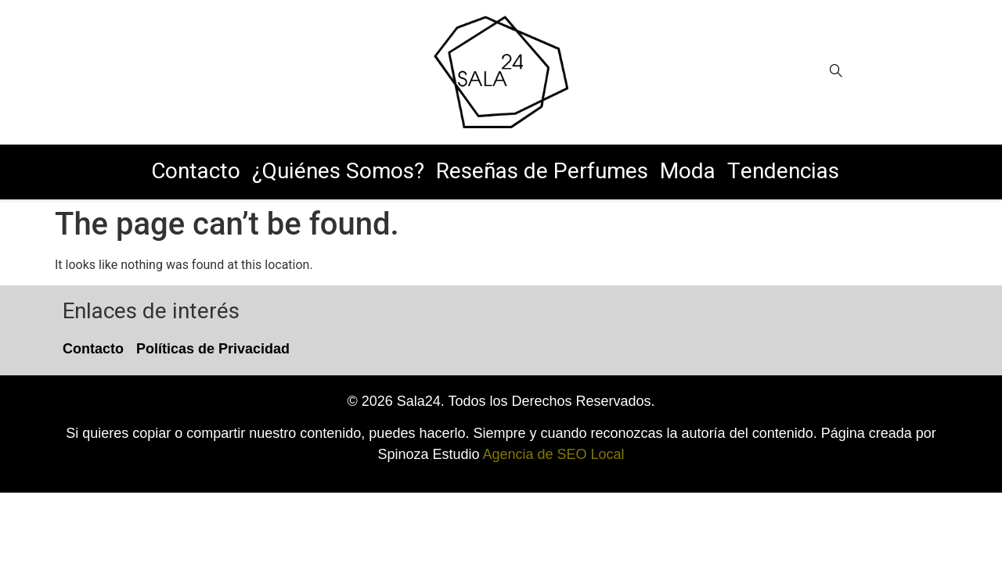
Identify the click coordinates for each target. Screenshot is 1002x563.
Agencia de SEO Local (553, 454)
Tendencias (783, 172)
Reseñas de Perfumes (542, 172)
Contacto (195, 172)
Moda (687, 172)
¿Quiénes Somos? (338, 172)
